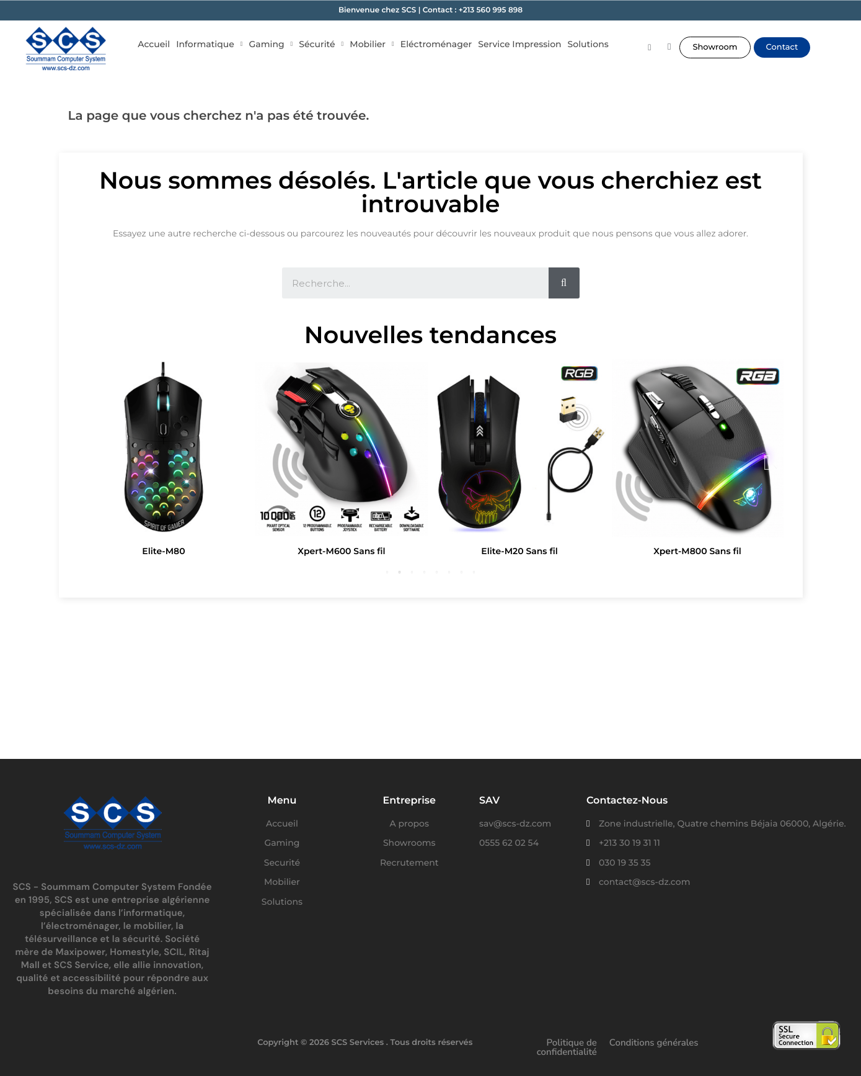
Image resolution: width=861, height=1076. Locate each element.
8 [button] (474, 572)
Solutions (588, 44)
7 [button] (462, 572)
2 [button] (400, 572)
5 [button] (437, 572)
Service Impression (519, 44)
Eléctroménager (436, 44)
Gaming (271, 44)
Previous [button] (93, 461)
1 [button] (387, 572)
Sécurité (321, 44)
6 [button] (449, 572)
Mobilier (372, 44)
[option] (164, 460)
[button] (714, 47)
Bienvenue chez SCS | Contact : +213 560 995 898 (430, 10)
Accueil (154, 44)
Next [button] (768, 461)
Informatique (209, 44)
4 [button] (424, 572)
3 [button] (412, 572)
